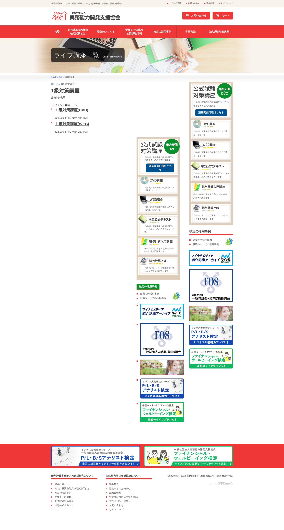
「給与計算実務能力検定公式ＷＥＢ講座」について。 (160, 203)
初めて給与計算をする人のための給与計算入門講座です (160, 245)
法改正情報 (115, 492)
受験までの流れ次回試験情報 (134, 31)
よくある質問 (175, 3)
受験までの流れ (63, 496)
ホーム (55, 83)
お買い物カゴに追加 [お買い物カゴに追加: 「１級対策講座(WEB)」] (76, 131)
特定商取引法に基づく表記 (123, 496)
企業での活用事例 (149, 293)
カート (222, 15)
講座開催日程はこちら (160, 168)
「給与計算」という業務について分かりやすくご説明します (160, 265)
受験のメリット (106, 31)
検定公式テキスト (64, 505)
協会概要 (210, 3)
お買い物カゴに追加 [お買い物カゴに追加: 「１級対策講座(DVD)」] (76, 117)
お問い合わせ (194, 3)
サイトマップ (227, 3)
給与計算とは (62, 484)
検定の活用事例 (162, 31)
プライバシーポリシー (121, 501)
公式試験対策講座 (219, 31)
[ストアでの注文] (64, 105)
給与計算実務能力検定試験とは (78, 31)
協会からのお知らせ (120, 488)
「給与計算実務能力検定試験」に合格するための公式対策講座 (160, 150)
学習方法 (190, 31)
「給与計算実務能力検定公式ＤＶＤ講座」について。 (160, 184)
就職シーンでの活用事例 (153, 298)
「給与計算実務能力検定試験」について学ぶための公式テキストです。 (160, 224)
